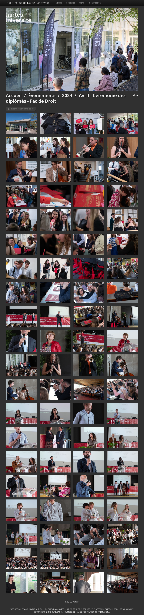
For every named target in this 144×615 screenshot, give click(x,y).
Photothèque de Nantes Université (28, 3)
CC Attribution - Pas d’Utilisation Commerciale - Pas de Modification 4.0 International (72, 612)
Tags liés (58, 2)
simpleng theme (36, 609)
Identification (95, 2)
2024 (67, 95)
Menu (82, 2)
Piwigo (25, 609)
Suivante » (74, 601)
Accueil (14, 95)
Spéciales (70, 2)
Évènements (41, 95)
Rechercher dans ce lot (22, 108)
